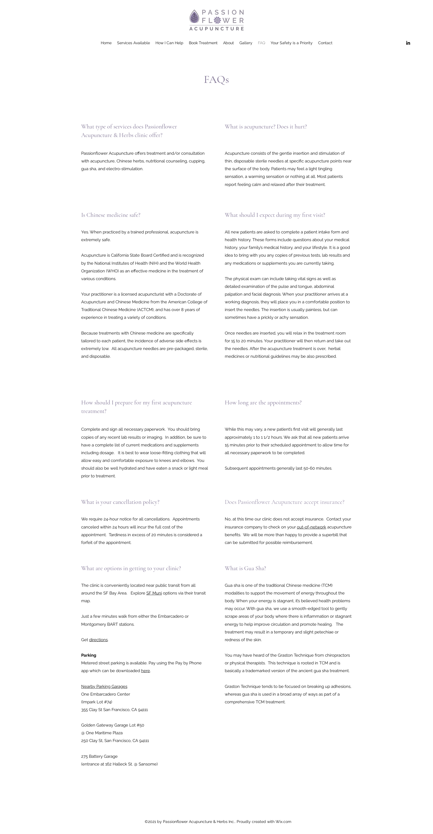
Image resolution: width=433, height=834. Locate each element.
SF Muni (154, 593)
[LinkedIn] (408, 43)
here (145, 670)
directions (98, 639)
